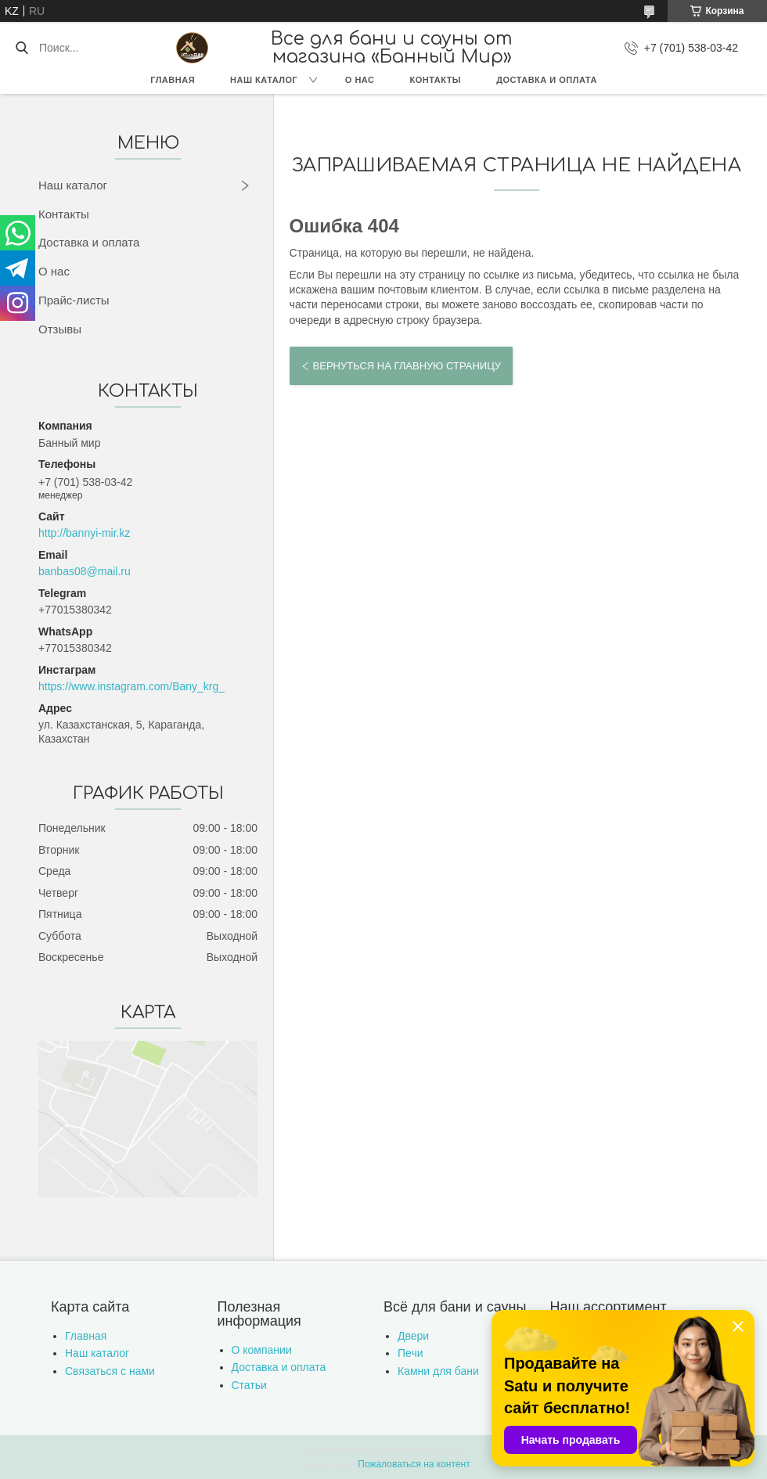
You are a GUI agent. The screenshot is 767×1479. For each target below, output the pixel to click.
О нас (360, 80)
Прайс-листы (74, 300)
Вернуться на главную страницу (407, 366)
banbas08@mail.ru (84, 571)
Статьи (249, 1385)
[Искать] (21, 48)
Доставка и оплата (546, 80)
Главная (172, 80)
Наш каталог (263, 80)
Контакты (435, 80)
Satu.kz (450, 1450)
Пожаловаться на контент (414, 1464)
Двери (413, 1336)
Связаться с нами (110, 1371)
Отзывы (59, 329)
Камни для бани (438, 1371)
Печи (410, 1353)
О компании (262, 1350)
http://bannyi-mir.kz (84, 533)
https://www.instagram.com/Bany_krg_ (131, 686)
